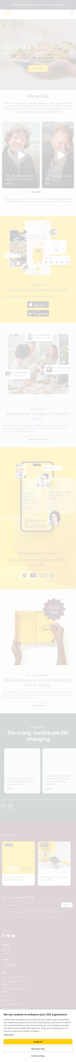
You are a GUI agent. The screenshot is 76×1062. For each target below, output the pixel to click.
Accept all (38, 1042)
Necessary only (38, 1049)
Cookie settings (38, 1056)
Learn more (9, 1034)
